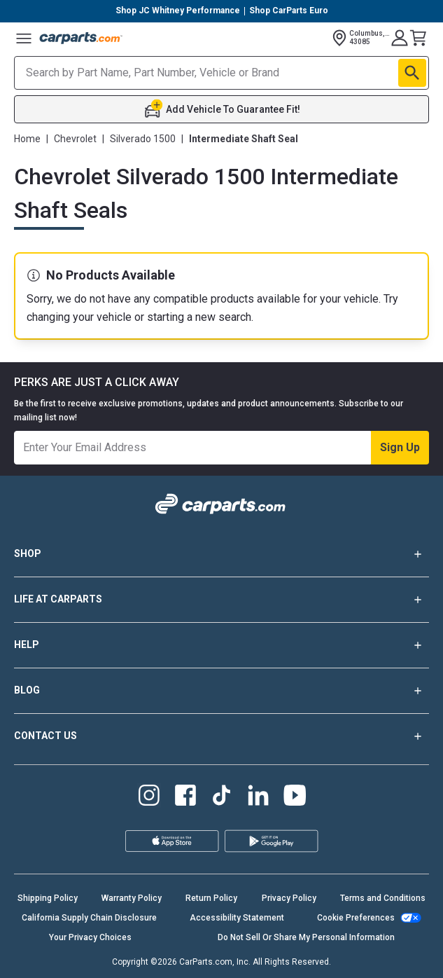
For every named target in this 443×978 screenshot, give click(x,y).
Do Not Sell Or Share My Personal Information (306, 937)
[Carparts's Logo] (81, 37)
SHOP (221, 554)
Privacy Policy (289, 898)
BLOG (221, 691)
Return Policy (211, 898)
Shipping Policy (47, 898)
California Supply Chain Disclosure (89, 918)
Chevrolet (75, 138)
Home (27, 138)
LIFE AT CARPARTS (221, 599)
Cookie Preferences (356, 918)
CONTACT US (221, 736)
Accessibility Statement (237, 918)
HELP (221, 645)
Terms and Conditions (383, 898)
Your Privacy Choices (90, 937)
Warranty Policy (131, 898)
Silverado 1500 (143, 138)
